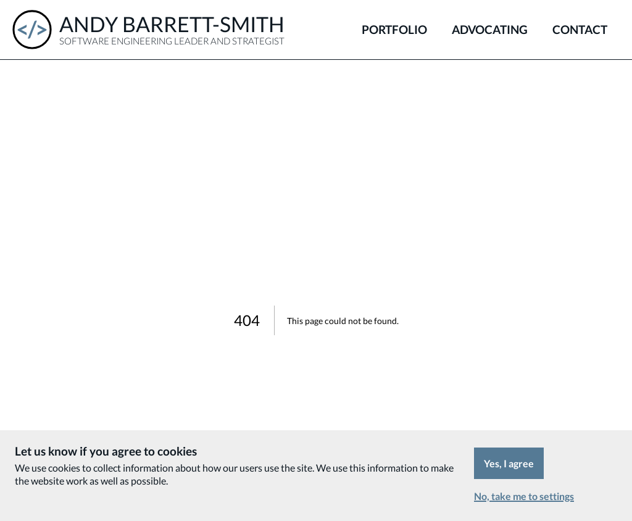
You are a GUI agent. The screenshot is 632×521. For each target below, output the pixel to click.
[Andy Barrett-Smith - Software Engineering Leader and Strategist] (148, 29)
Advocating (490, 29)
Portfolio (394, 29)
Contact (579, 29)
